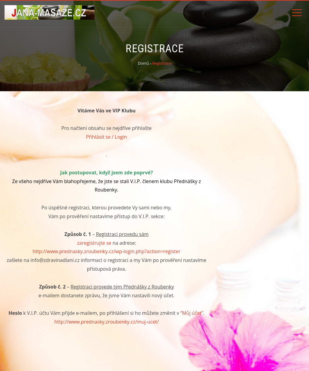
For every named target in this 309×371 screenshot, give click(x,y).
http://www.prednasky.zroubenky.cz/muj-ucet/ (106, 321)
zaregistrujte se (94, 243)
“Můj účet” (191, 313)
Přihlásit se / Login (106, 137)
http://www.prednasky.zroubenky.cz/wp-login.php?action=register (106, 251)
